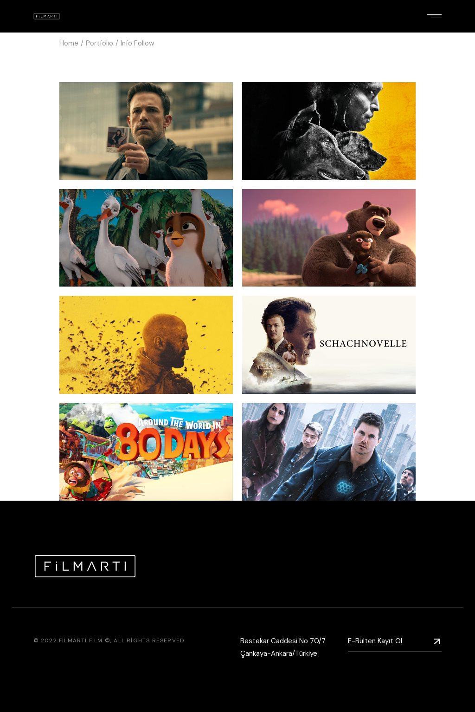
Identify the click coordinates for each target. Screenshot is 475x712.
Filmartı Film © (84, 640)
